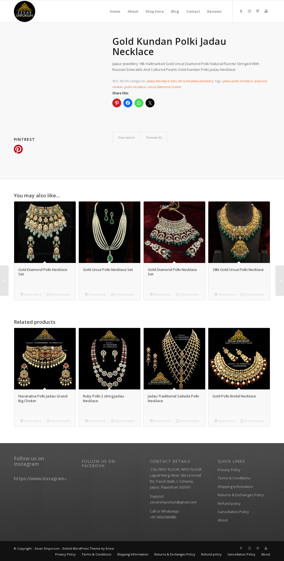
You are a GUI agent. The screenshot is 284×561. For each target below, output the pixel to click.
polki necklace (135, 87)
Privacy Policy (229, 469)
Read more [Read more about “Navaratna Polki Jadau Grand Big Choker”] (30, 420)
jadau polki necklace (238, 81)
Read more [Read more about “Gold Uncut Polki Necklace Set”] (95, 294)
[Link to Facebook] (241, 11)
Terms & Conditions (234, 477)
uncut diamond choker (165, 87)
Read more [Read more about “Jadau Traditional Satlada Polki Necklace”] (160, 420)
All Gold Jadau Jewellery (196, 81)
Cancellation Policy (233, 511)
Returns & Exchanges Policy (241, 494)
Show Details (58, 294)
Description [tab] (126, 137)
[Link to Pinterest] (257, 11)
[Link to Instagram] (249, 11)
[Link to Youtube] (266, 11)
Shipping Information (235, 486)
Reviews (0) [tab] (154, 137)
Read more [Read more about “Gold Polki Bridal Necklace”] (224, 420)
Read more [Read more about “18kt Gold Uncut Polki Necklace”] (224, 294)
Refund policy (229, 503)
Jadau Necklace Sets (162, 81)
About (223, 520)
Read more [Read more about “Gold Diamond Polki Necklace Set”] (30, 294)
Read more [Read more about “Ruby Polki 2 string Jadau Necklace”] (95, 420)
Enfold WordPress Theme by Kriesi (88, 548)
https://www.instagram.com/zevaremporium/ (62, 478)
